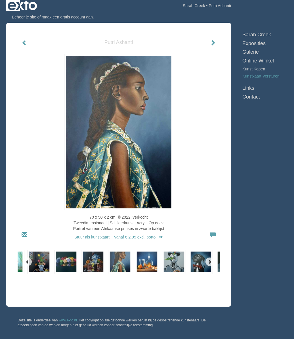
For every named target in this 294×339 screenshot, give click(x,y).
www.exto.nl (68, 320)
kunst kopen (253, 69)
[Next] (209, 262)
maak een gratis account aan (67, 17)
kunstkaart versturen (261, 76)
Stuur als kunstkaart (118, 237)
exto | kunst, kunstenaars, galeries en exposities (22, 5)
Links (248, 88)
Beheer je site (24, 17)
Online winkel (258, 61)
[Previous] (27, 262)
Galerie (250, 52)
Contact (251, 97)
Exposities (254, 43)
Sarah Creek (194, 5)
